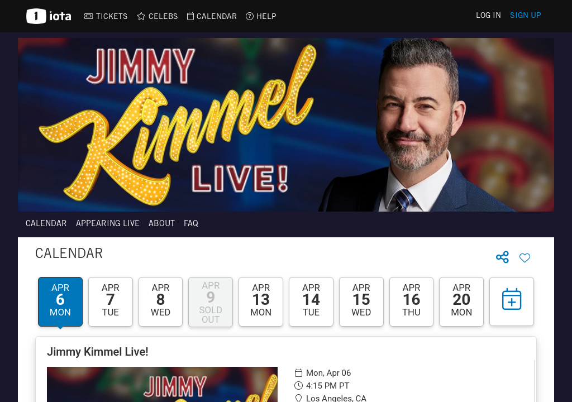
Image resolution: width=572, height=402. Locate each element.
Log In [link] (488, 16)
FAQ (191, 224)
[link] (106, 16)
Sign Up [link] (525, 16)
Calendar (46, 224)
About (162, 224)
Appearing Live (108, 224)
